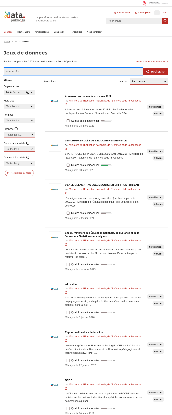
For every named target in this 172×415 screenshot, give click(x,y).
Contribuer (59, 32)
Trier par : (123, 81)
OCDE (68, 380)
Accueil (7, 42)
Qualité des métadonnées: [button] (68, 121)
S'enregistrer (144, 12)
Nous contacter (94, 32)
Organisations (42, 32)
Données (8, 32)
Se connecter (123, 12)
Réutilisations (23, 32)
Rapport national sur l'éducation (84, 332)
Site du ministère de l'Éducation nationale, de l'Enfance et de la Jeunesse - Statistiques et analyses (102, 234)
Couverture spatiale (17, 143)
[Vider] (28, 92)
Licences (11, 129)
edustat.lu (71, 284)
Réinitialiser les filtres (21, 173)
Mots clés (9, 100)
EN (164, 12)
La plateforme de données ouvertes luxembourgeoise (56, 19)
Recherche (165, 21)
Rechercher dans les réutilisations (152, 61)
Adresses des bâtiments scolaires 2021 (88, 96)
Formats (8, 114)
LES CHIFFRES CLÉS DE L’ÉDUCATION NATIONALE (96, 140)
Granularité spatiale (17, 157)
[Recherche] (73, 71)
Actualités (77, 32)
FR (156, 12)
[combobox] (134, 21)
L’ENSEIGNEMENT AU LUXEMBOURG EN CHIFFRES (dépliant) (102, 185)
